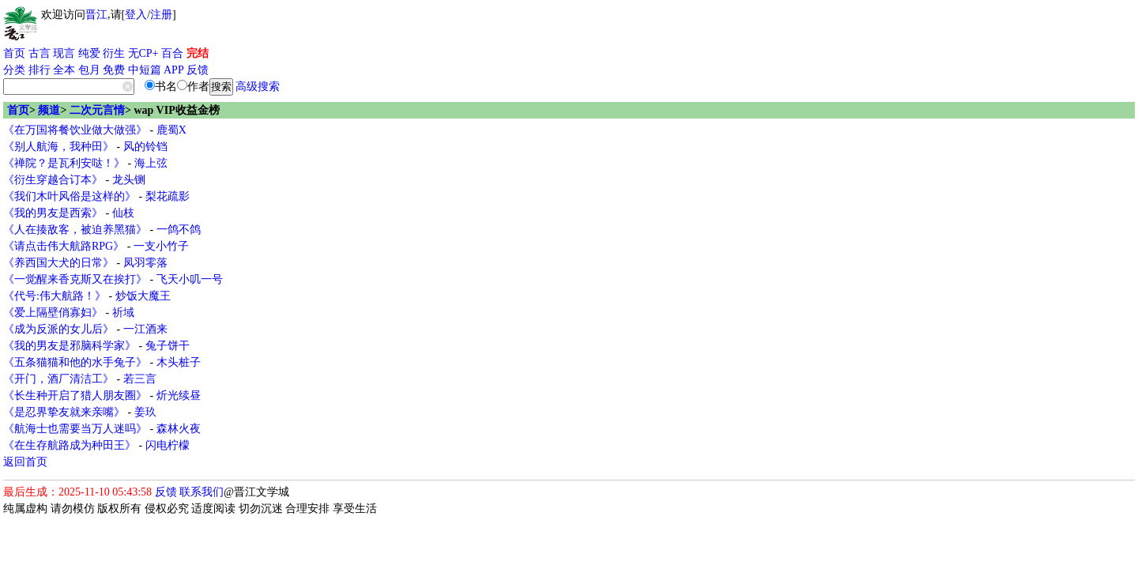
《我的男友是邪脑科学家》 (69, 346)
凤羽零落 (145, 263)
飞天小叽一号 (189, 279)
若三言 (139, 379)
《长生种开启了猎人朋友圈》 (75, 395)
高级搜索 (258, 86)
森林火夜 (178, 429)
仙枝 (123, 213)
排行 (39, 70)
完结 (198, 53)
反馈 (198, 70)
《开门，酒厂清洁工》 (58, 379)
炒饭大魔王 (143, 296)
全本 (64, 70)
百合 (172, 53)
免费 (114, 70)
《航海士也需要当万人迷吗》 (75, 429)
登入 (136, 15)
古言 (39, 53)
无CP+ (143, 53)
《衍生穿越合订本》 (53, 180)
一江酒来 (145, 329)
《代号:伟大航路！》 (54, 296)
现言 (64, 53)
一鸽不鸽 (178, 230)
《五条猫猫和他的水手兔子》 (75, 362)
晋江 (96, 15)
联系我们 (201, 492)
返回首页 (25, 462)
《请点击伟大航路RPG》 (63, 246)
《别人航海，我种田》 (58, 147)
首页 (14, 53)
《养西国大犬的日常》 (58, 263)
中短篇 (144, 70)
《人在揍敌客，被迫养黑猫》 (75, 230)
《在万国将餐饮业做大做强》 (75, 130)
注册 (161, 15)
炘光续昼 (178, 395)
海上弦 (151, 163)
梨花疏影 (167, 196)
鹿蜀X (171, 130)
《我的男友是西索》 (53, 213)
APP (174, 70)
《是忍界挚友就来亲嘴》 (64, 412)
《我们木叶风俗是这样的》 (69, 196)
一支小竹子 (161, 246)
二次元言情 (97, 110)
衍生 (114, 53)
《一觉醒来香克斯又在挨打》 (75, 279)
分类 (14, 70)
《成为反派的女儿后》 (58, 329)
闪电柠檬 (167, 445)
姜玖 (145, 412)
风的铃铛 (145, 147)
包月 (89, 70)
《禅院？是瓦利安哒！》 (64, 163)
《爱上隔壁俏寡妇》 (53, 312)
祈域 (123, 312)
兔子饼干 (167, 346)
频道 (49, 110)
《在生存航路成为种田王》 (69, 445)
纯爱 (89, 53)
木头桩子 (178, 362)
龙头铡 (128, 180)
